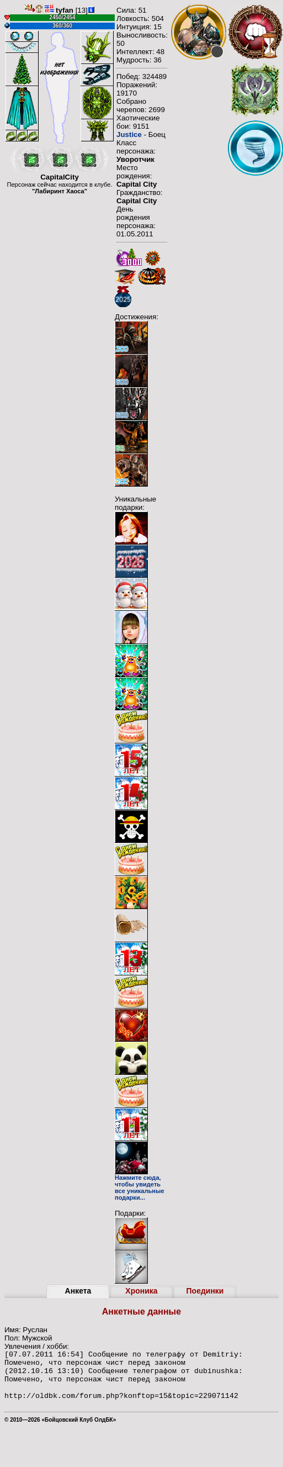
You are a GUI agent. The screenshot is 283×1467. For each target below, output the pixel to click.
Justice (129, 134)
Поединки (205, 1290)
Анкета (78, 1290)
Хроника (141, 1290)
